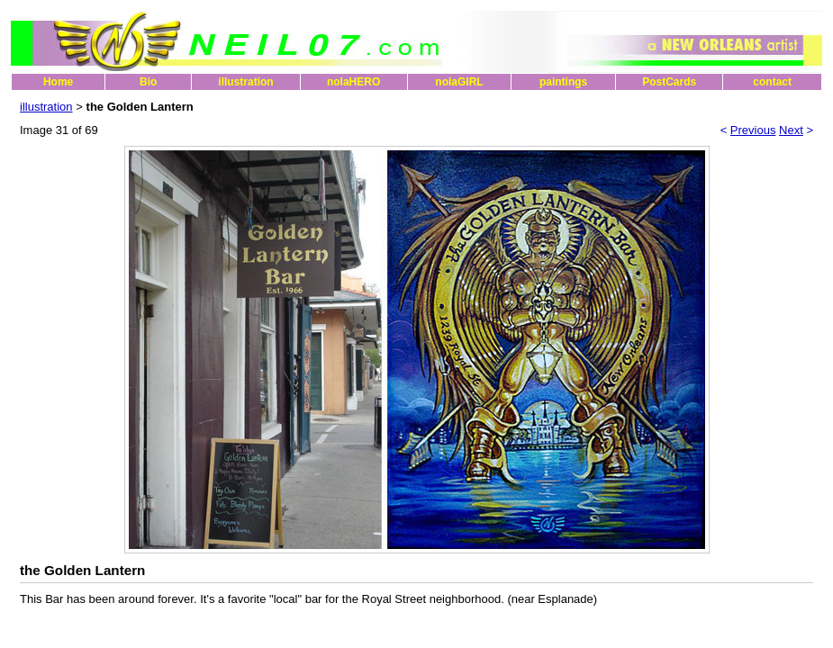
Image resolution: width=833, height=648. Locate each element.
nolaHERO (353, 82)
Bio (148, 82)
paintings (563, 82)
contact (772, 82)
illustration (245, 82)
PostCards (669, 82)
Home (58, 82)
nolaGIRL (459, 82)
